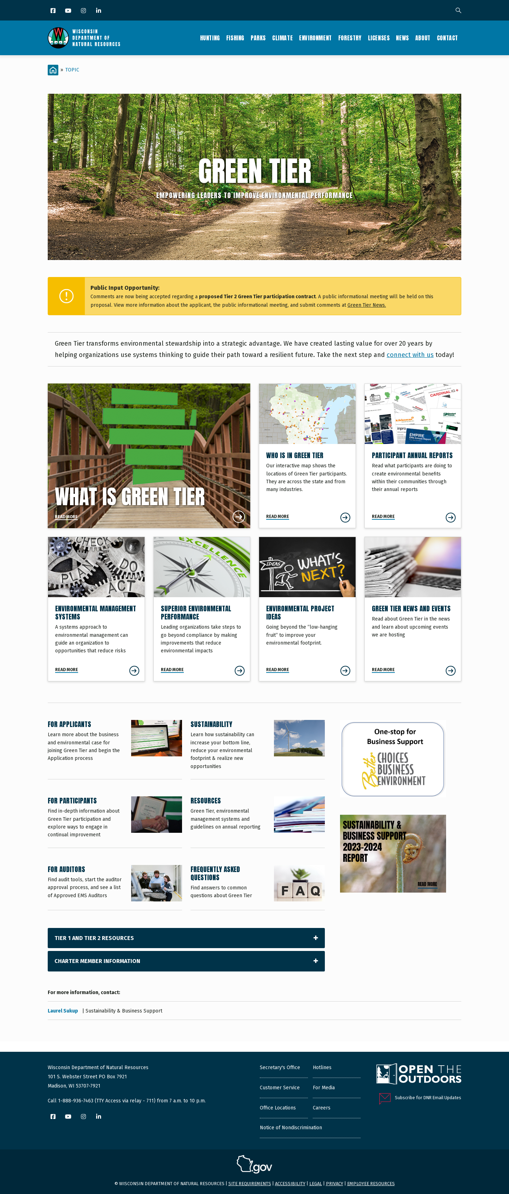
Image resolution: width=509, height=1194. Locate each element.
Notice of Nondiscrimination (291, 1128)
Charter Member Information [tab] (97, 961)
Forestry (350, 38)
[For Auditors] (115, 887)
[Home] (53, 70)
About (423, 38)
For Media (324, 1088)
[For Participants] (115, 822)
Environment (315, 38)
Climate (282, 38)
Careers (321, 1108)
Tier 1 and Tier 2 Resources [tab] (94, 938)
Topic (72, 70)
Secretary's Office (280, 1068)
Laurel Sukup (63, 1011)
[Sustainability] (258, 749)
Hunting (210, 38)
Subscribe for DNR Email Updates (428, 1097)
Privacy (334, 1183)
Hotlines (322, 1068)
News (402, 38)
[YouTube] (69, 11)
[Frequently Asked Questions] (258, 887)
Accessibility (290, 1183)
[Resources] (258, 822)
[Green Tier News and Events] (413, 609)
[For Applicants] (115, 749)
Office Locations (278, 1108)
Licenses (379, 38)
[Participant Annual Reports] (413, 456)
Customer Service (280, 1088)
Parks (258, 38)
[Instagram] (84, 11)
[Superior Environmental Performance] (202, 609)
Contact (447, 38)
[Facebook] (53, 11)
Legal (315, 1183)
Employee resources (371, 1183)
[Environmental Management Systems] (96, 609)
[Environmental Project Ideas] (307, 609)
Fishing (235, 38)
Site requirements (249, 1183)
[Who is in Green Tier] (307, 456)
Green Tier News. (366, 305)
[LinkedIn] (99, 11)
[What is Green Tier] (149, 455)
